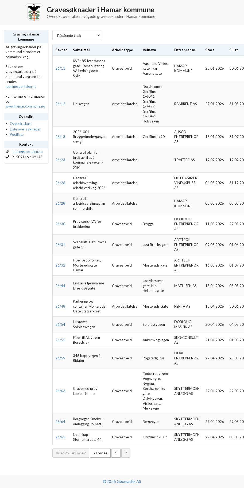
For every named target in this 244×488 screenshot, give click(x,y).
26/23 (60, 160)
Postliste (17, 134)
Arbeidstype (122, 50)
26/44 (60, 286)
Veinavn (149, 50)
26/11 (60, 68)
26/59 (60, 358)
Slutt (233, 50)
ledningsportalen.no (21, 86)
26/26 (60, 183)
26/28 (60, 203)
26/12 (60, 104)
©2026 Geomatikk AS (122, 481)
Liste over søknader (25, 129)
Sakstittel (81, 50)
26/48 (60, 306)
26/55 (60, 340)
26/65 (60, 437)
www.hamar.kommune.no (25, 106)
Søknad (61, 50)
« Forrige (100, 453)
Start (209, 50)
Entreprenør (184, 50)
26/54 (60, 324)
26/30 (60, 224)
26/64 (60, 421)
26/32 (60, 265)
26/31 (60, 245)
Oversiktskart (21, 123)
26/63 (60, 391)
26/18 (60, 136)
